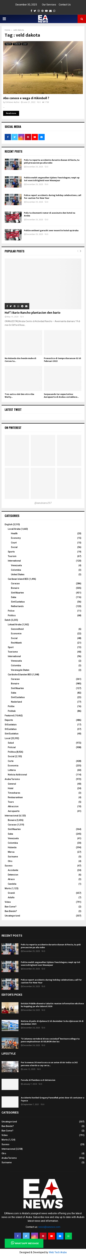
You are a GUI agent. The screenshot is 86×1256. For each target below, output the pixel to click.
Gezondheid (17, 629)
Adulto (11, 897)
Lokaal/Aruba (14, 624)
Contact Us (65, 4)
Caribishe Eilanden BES (20, 674)
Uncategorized (12, 915)
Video (8, 902)
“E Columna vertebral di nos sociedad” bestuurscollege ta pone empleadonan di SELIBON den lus (50, 1040)
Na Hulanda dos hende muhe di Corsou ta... (20, 360)
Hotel (10, 788)
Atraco (11, 879)
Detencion (13, 874)
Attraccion (13, 806)
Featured (16, 44)
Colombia (16, 570)
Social (14, 547)
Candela (12, 884)
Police (11, 611)
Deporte (8, 44)
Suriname (13, 856)
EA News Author (12, 102)
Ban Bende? (11, 911)
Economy (16, 538)
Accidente (13, 870)
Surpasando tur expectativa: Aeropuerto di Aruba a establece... (61, 395)
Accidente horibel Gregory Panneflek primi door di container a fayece (52, 1099)
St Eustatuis (11, 724)
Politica (12, 752)
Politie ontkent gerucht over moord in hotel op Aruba (51, 230)
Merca (11, 852)
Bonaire (15, 588)
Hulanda (12, 847)
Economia (13, 765)
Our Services (49, 4)
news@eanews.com (49, 1226)
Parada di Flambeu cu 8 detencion (38, 1080)
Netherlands (17, 606)
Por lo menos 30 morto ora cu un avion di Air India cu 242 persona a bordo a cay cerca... (49, 1064)
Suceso (9, 865)
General (12, 784)
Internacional (11, 815)
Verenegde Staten (20, 670)
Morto (8, 888)
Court (14, 542)
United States (17, 574)
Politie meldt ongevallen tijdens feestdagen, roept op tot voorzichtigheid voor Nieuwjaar (51, 179)
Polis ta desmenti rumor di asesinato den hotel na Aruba (49, 214)
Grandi (11, 893)
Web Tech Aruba (58, 1252)
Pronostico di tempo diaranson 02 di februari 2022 (62, 360)
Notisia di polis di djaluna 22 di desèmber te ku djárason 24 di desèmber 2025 (52, 1022)
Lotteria (12, 770)
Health (14, 533)
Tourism (12, 556)
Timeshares (14, 793)
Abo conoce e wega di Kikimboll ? (26, 98)
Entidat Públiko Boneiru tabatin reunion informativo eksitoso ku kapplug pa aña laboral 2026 (52, 1005)
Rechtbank (16, 642)
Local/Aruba (14, 529)
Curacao (15, 583)
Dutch (7, 620)
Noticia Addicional (17, 774)
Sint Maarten (17, 592)
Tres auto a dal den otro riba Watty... (19, 395)
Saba (13, 597)
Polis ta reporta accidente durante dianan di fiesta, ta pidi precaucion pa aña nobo (51, 161)
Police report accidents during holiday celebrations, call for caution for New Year (52, 196)
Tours (11, 802)
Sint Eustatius (18, 601)
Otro (10, 861)
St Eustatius (11, 729)
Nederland (16, 702)
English (8, 524)
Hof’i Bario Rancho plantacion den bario (32, 312)
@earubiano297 (43, 502)
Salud (11, 743)
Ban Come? (10, 906)
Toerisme (13, 652)
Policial (12, 747)
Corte (10, 761)
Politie (11, 706)
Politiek (12, 711)
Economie (16, 633)
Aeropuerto (14, 811)
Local (25, 44)
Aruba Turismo (12, 779)
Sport (10, 647)
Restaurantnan (15, 797)
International (14, 560)
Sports (11, 551)
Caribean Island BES (18, 579)
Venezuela (16, 565)
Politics (12, 615)
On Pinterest (13, 428)
